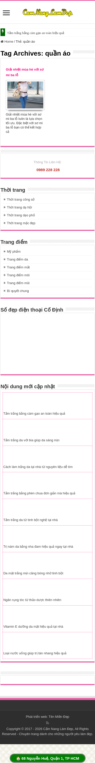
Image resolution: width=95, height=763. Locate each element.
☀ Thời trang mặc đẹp (19, 223)
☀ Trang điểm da (15, 259)
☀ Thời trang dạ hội (17, 207)
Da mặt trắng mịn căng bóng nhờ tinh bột (33, 573)
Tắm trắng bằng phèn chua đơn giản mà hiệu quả (39, 493)
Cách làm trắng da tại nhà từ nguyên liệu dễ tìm (38, 467)
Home (7, 41)
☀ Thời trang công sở (19, 199)
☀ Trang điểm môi (16, 275)
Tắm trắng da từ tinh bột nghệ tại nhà (30, 520)
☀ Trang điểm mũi (16, 283)
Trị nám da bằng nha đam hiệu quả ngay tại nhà (38, 546)
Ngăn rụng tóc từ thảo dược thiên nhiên (32, 600)
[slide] (6, 13)
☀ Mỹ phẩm (12, 251)
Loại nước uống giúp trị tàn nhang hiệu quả (34, 653)
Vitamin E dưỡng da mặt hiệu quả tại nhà (33, 626)
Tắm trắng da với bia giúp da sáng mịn (31, 440)
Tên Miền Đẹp (59, 717)
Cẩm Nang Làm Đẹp (58, 729)
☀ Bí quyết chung (16, 291)
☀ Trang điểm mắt (16, 267)
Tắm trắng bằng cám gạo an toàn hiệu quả (35, 33)
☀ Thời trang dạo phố (19, 215)
